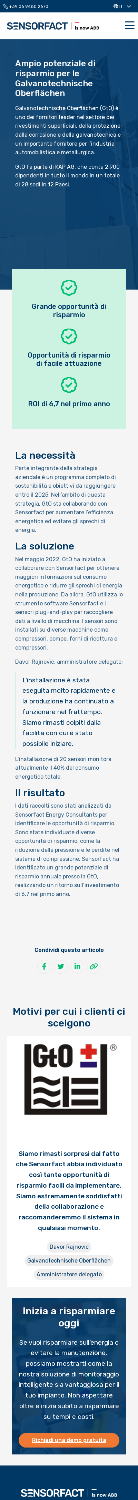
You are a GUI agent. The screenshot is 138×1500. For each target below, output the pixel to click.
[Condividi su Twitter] (61, 967)
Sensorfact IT (53, 26)
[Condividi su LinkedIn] (77, 967)
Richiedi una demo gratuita (69, 1440)
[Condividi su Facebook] (44, 967)
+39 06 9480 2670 (25, 6)
